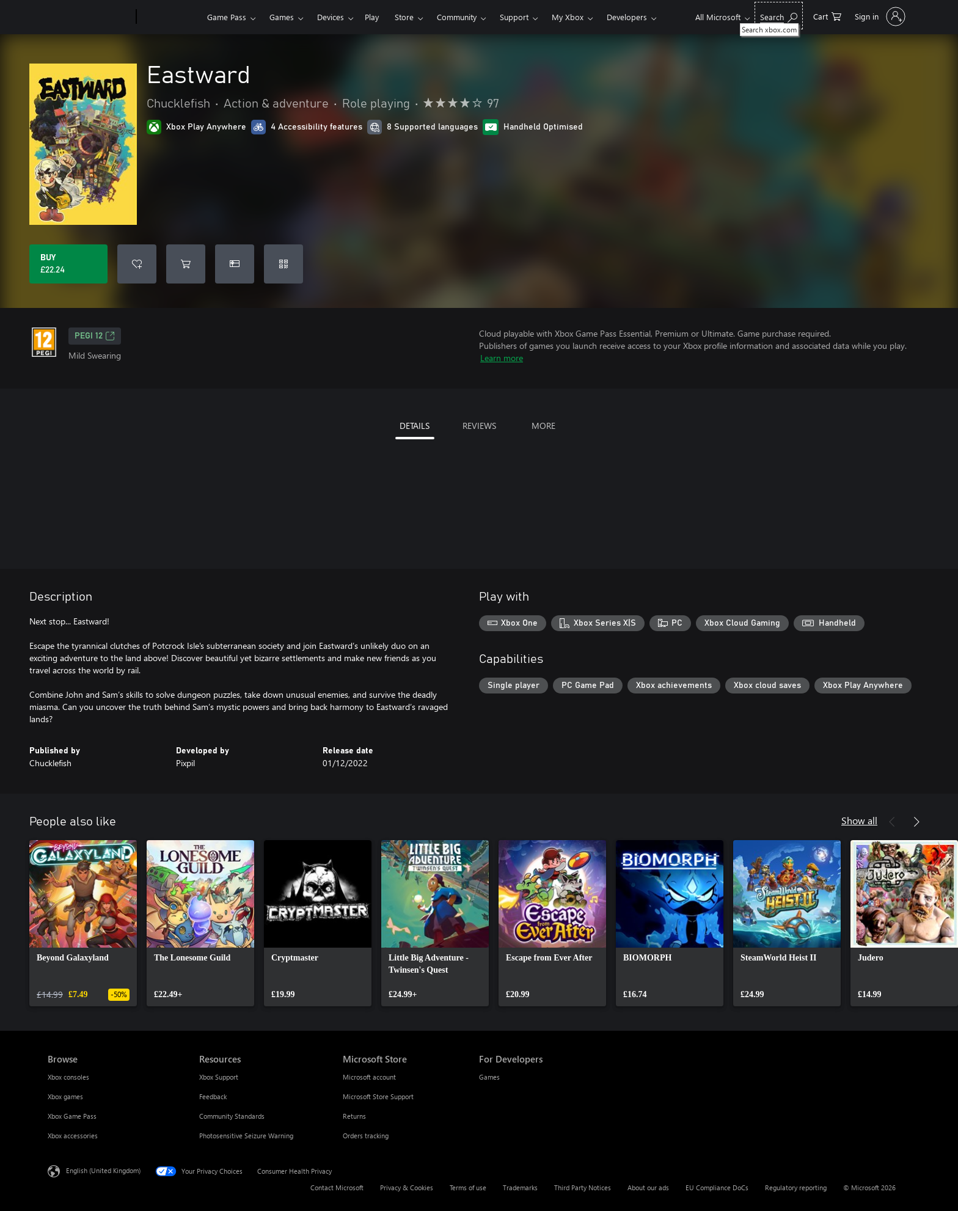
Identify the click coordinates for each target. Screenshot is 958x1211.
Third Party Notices (582, 1187)
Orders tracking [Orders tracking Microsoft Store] (366, 1136)
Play (372, 17)
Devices (330, 17)
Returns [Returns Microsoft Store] (354, 1116)
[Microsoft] (89, 17)
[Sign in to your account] (878, 16)
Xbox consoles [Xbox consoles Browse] (68, 1077)
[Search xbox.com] (779, 15)
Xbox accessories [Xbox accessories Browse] (73, 1136)
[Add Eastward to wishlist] (136, 264)
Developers (627, 17)
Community (457, 17)
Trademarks (520, 1187)
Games (281, 17)
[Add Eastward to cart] (185, 264)
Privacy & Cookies (406, 1187)
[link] (83, 923)
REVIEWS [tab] (479, 425)
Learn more (501, 358)
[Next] (916, 821)
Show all (859, 820)
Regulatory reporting (796, 1187)
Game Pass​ (226, 17)
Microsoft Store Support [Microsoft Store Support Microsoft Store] (378, 1096)
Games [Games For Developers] (489, 1077)
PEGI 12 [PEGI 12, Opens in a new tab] (95, 336)
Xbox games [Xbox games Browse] (65, 1096)
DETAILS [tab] (415, 425)
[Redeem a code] (283, 264)
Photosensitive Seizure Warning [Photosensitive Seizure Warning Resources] (246, 1136)
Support (514, 17)
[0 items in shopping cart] (827, 15)
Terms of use (468, 1187)
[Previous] (892, 821)
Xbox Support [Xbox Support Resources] (218, 1077)
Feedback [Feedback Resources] (213, 1096)
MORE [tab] (543, 425)
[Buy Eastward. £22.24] (68, 264)
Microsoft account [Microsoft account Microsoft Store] (369, 1077)
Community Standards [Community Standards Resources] (232, 1116)
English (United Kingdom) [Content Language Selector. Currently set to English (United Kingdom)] (103, 1170)
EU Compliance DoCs (717, 1187)
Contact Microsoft (337, 1187)
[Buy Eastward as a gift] (234, 264)
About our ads (648, 1187)
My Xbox (567, 17)
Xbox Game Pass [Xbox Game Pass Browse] (72, 1116)
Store (404, 17)
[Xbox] (170, 17)
